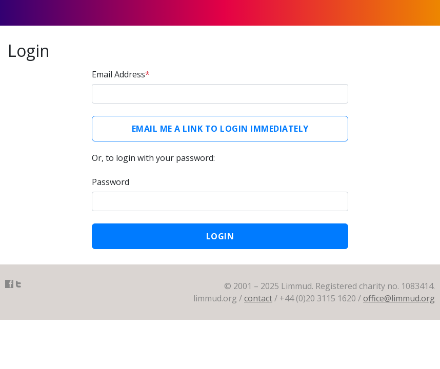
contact (258, 298)
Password (110, 182)
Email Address (121, 74)
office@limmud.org (399, 298)
